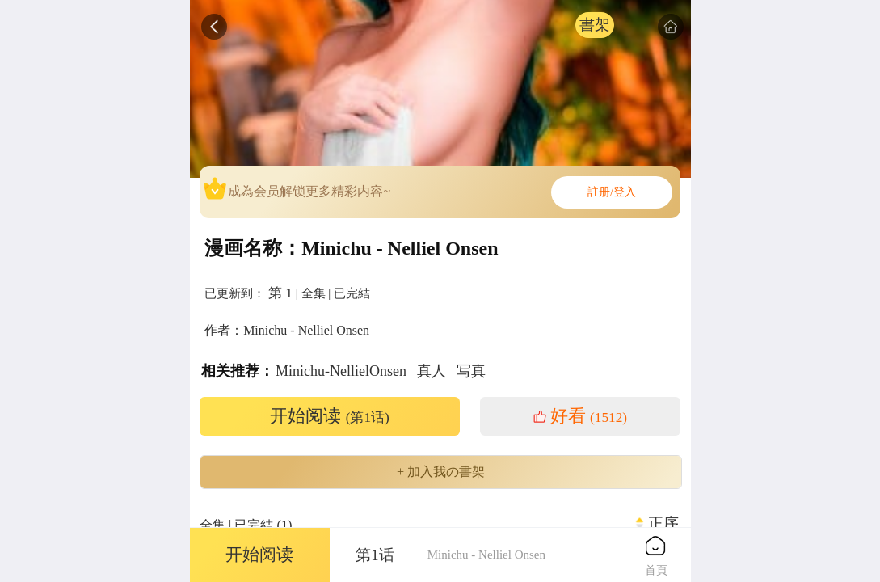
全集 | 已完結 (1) (246, 525)
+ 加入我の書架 (441, 472)
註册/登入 (611, 192)
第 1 (280, 293)
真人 (431, 371)
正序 (663, 524)
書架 (594, 24)
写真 (471, 371)
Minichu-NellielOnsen (341, 371)
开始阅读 (329, 416)
